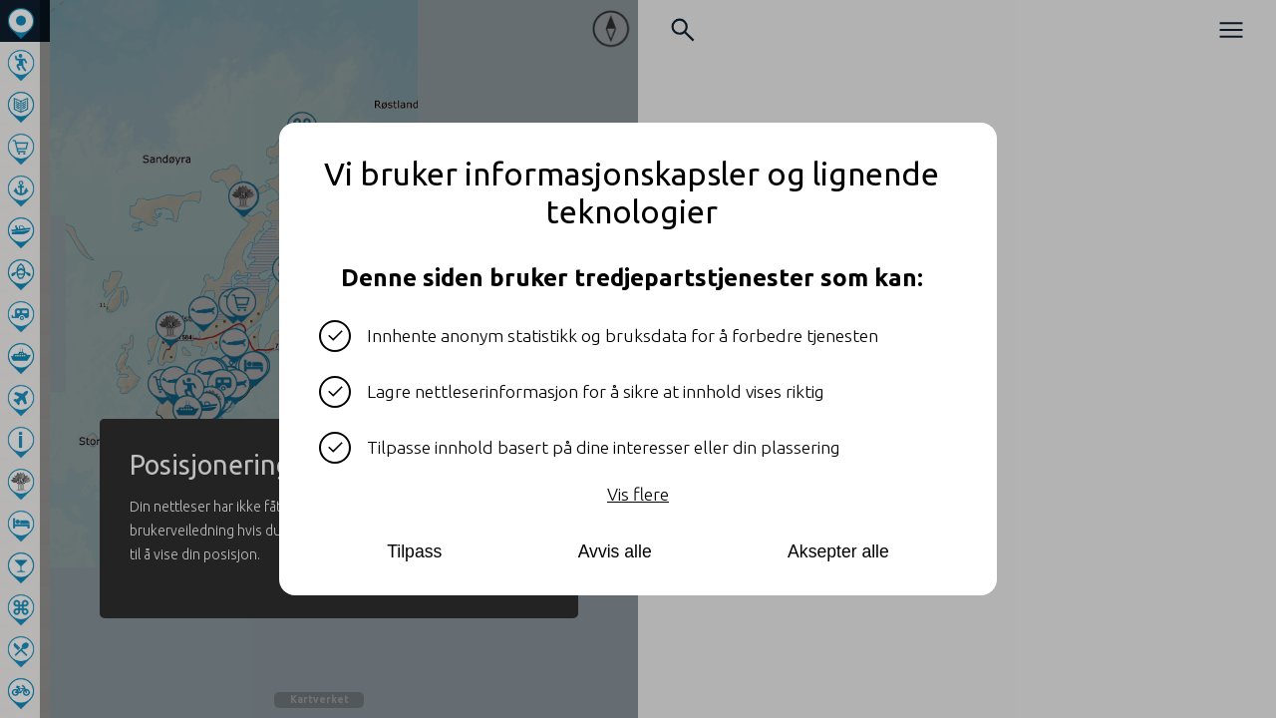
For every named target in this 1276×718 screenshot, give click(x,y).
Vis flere (638, 494)
